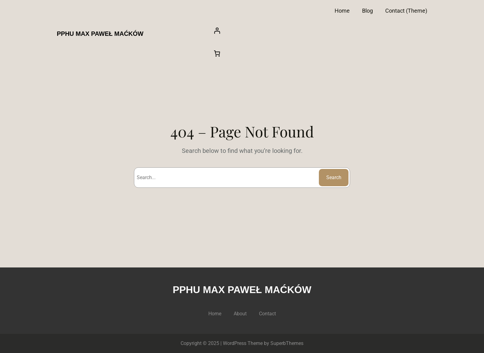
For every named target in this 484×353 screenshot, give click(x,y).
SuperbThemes (286, 343)
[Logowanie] (318, 30)
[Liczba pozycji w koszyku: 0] (217, 53)
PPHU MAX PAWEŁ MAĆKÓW (100, 33)
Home (342, 10)
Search (333, 177)
